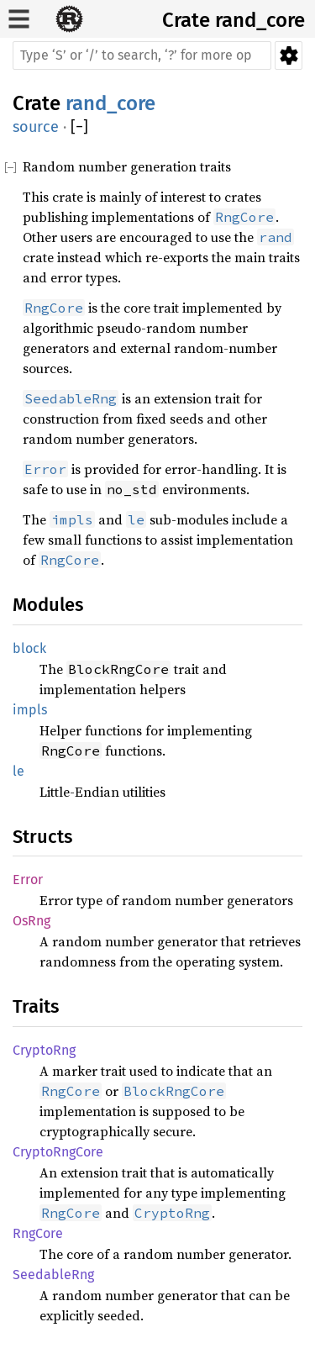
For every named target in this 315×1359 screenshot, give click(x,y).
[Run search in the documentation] (142, 55)
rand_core (260, 20)
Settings (288, 55)
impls (30, 710)
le (18, 771)
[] (79, 127)
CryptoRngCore (58, 1152)
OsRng (31, 921)
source (36, 127)
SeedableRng (53, 1275)
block (29, 648)
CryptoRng (44, 1050)
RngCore (38, 1233)
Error (28, 880)
